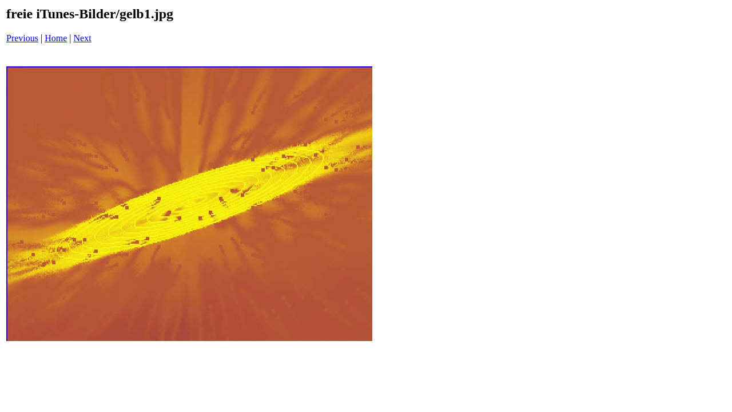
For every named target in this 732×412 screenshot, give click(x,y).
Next (83, 38)
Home (56, 38)
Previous (22, 38)
